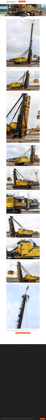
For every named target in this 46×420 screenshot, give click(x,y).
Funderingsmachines (22, 1)
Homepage (16, 1)
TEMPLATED (19, 346)
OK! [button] (42, 418)
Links (38, 1)
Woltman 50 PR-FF (23, 68)
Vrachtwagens (34, 1)
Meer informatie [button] (32, 418)
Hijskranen (28, 1)
